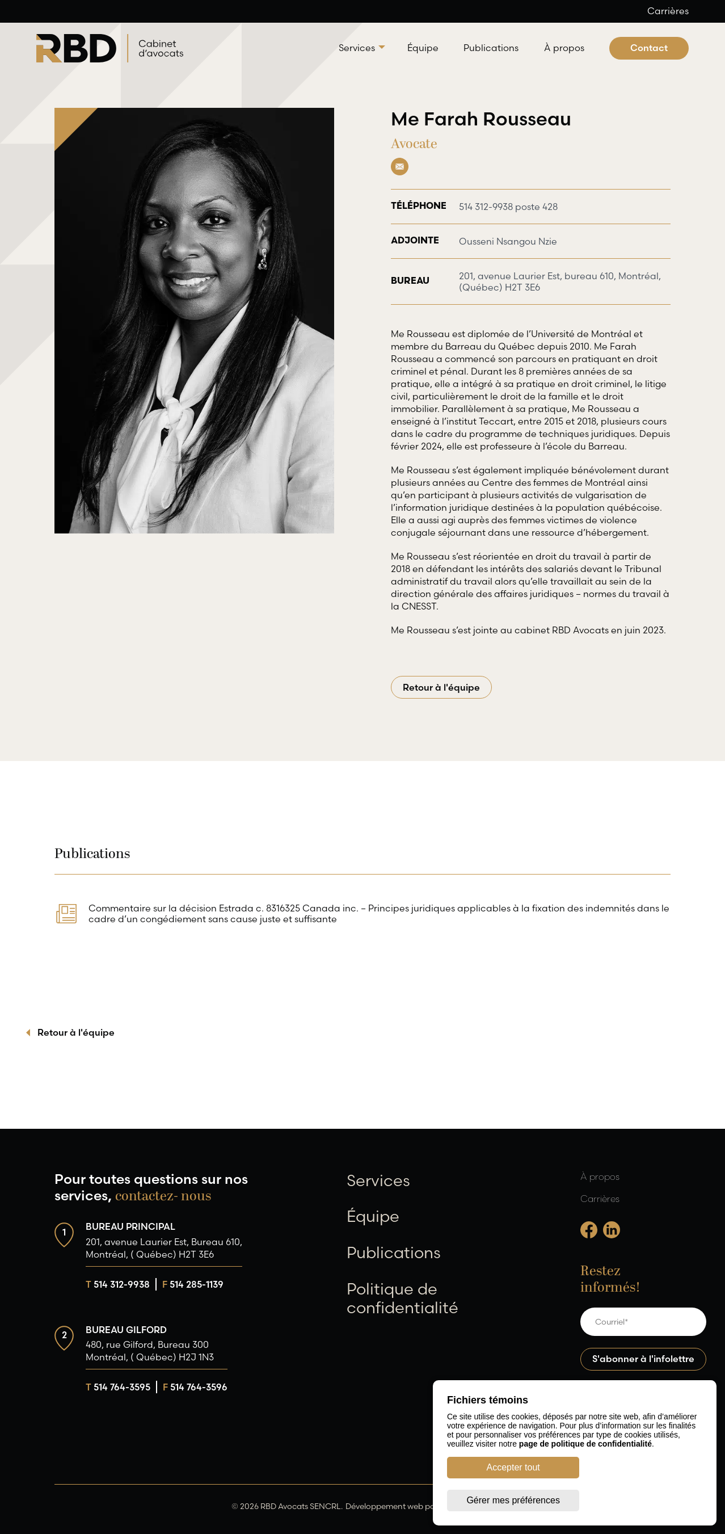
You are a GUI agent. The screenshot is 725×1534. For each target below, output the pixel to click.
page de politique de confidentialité (585, 1476)
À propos (564, 47)
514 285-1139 (193, 1284)
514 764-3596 (195, 1387)
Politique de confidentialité (402, 1298)
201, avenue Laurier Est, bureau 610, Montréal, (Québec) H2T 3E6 (526, 281)
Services (357, 47)
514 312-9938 (118, 1284)
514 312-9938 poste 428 (508, 206)
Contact (649, 47)
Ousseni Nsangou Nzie (508, 241)
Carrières (668, 10)
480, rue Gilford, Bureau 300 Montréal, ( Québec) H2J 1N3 (150, 1351)
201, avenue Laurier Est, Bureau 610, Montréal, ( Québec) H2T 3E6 (164, 1248)
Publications (491, 47)
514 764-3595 (118, 1387)
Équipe (423, 47)
